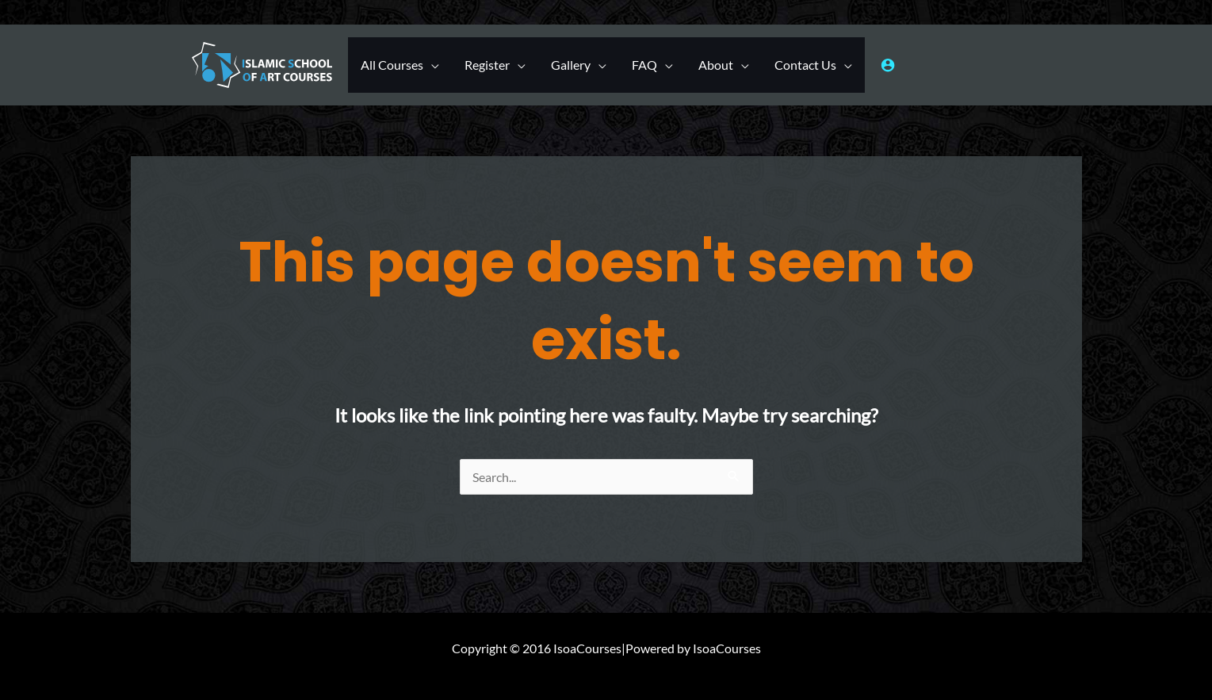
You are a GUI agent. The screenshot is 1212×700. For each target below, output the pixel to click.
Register (487, 64)
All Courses (392, 64)
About (715, 64)
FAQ (644, 64)
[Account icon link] (888, 65)
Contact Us (805, 64)
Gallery (571, 64)
